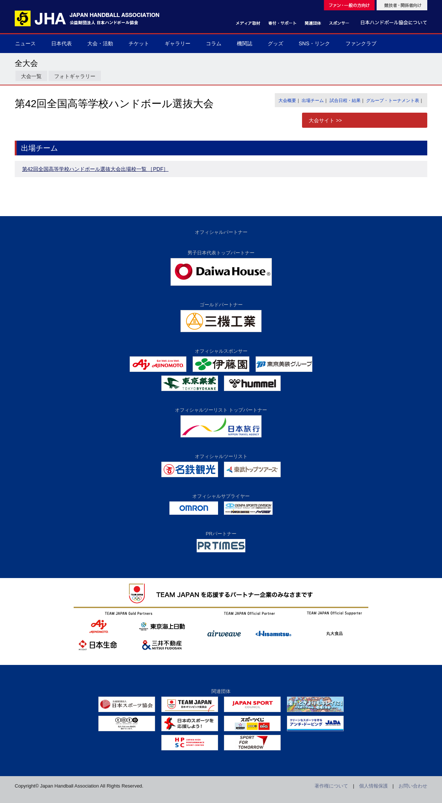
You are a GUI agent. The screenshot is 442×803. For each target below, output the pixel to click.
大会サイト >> (325, 120)
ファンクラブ (360, 43)
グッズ (275, 43)
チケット (139, 43)
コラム (213, 43)
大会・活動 (100, 43)
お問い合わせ (413, 786)
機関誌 (244, 43)
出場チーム (313, 100)
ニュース (25, 43)
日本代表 (61, 43)
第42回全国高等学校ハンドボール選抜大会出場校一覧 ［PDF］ (95, 169)
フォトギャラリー (74, 76)
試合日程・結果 (345, 100)
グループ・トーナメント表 (392, 100)
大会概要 (287, 100)
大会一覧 (31, 76)
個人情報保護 (373, 786)
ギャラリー (177, 43)
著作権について (331, 786)
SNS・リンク (314, 43)
